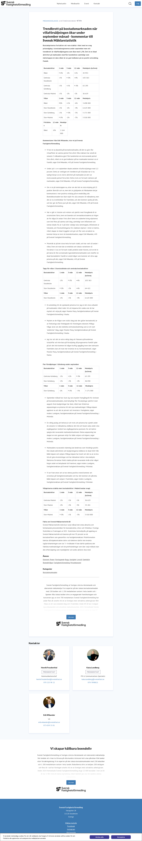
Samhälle (86, 559)
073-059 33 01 (49, 725)
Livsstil (79, 559)
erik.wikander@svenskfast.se (49, 722)
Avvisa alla (99, 837)
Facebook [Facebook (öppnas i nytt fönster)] (71, 826)
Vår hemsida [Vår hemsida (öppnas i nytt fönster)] (71, 832)
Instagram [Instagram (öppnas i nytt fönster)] (71, 829)
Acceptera (121, 837)
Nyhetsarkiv (61, 3)
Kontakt (97, 3)
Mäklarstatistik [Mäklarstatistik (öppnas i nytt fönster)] (71, 823)
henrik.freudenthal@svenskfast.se (49, 679)
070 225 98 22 (49, 682)
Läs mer (71, 617)
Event (86, 3)
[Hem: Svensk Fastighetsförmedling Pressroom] (16, 3)
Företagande (59, 559)
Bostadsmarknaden (50, 572)
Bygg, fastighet (70, 559)
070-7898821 (93, 682)
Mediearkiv (75, 3)
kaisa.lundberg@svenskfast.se (93, 679)
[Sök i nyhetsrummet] (130, 3)
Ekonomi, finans (48, 559)
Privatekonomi (75, 563)
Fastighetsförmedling (62, 563)
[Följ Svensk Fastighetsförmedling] (138, 3)
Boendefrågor (48, 563)
